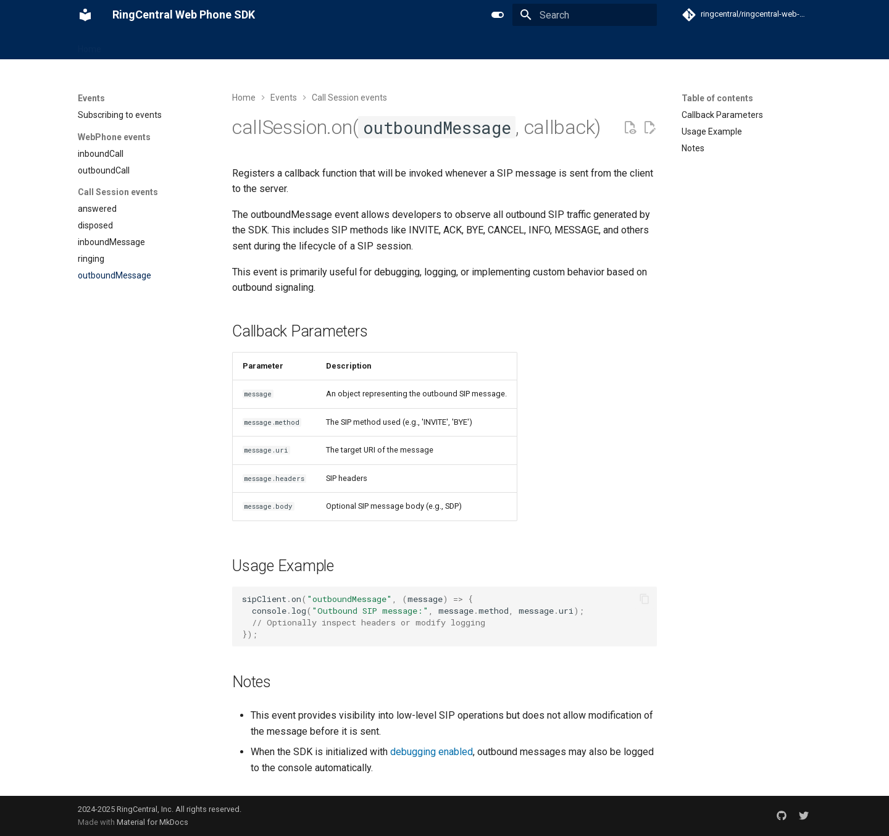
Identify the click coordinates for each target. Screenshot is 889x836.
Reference (238, 45)
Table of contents (717, 98)
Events (189, 45)
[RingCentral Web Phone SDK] (85, 14)
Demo (355, 45)
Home (89, 45)
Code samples (301, 45)
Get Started (138, 45)
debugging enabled (431, 752)
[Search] (584, 15)
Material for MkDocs (152, 822)
